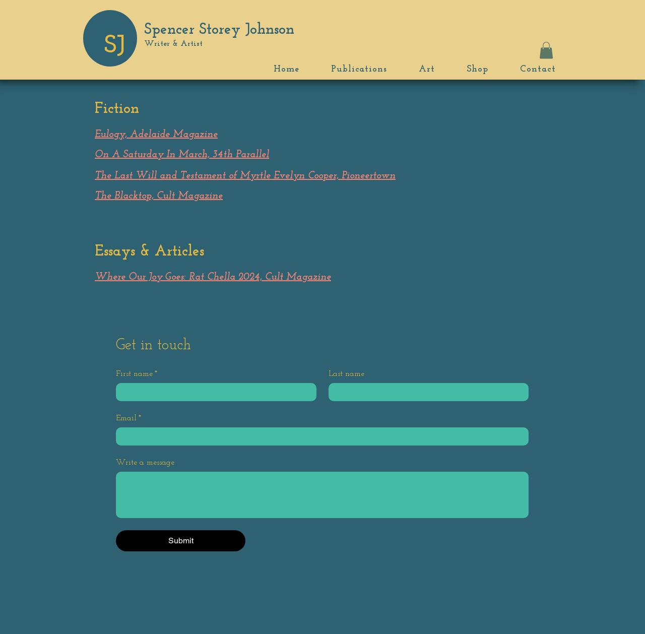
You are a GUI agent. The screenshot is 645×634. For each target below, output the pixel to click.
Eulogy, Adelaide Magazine (156, 135)
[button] (546, 50)
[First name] (213, 392)
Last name (346, 374)
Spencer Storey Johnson (219, 30)
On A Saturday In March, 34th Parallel (182, 155)
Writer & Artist (173, 44)
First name (136, 374)
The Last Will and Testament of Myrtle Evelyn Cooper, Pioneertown (245, 176)
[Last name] (426, 392)
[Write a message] (322, 495)
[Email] (319, 436)
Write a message (145, 463)
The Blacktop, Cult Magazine (159, 196)
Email (128, 418)
